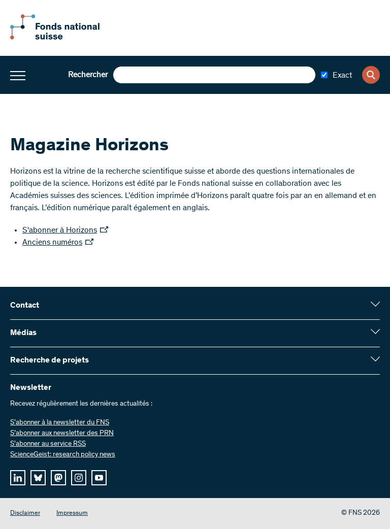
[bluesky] (38, 477)
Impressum (72, 513)
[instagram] (78, 477)
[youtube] (99, 477)
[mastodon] (58, 477)
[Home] (66, 38)
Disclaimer (25, 513)
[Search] (371, 75)
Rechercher (88, 75)
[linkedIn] (17, 477)
